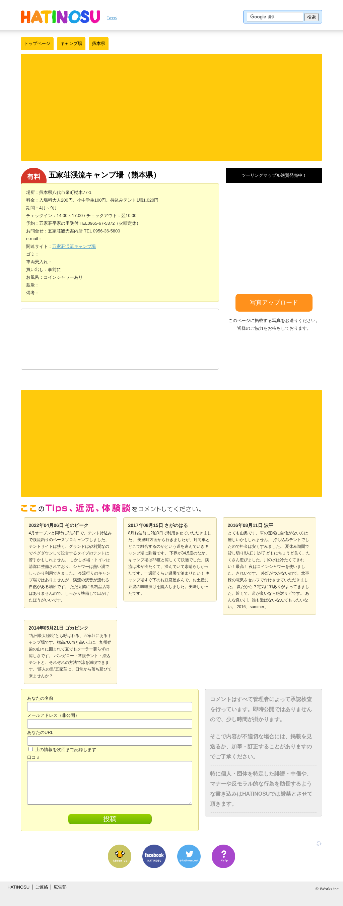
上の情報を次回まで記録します (62, 749)
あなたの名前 (40, 698)
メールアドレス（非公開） (53, 715)
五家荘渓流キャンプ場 (74, 246)
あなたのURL (40, 732)
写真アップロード (274, 302)
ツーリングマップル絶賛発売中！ (274, 175)
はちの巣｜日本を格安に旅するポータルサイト (60, 16)
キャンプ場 (71, 43)
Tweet (112, 17)
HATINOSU (18, 887)
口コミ (33, 757)
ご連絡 (41, 887)
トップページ (37, 43)
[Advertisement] (171, 107)
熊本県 (98, 43)
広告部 (60, 887)
